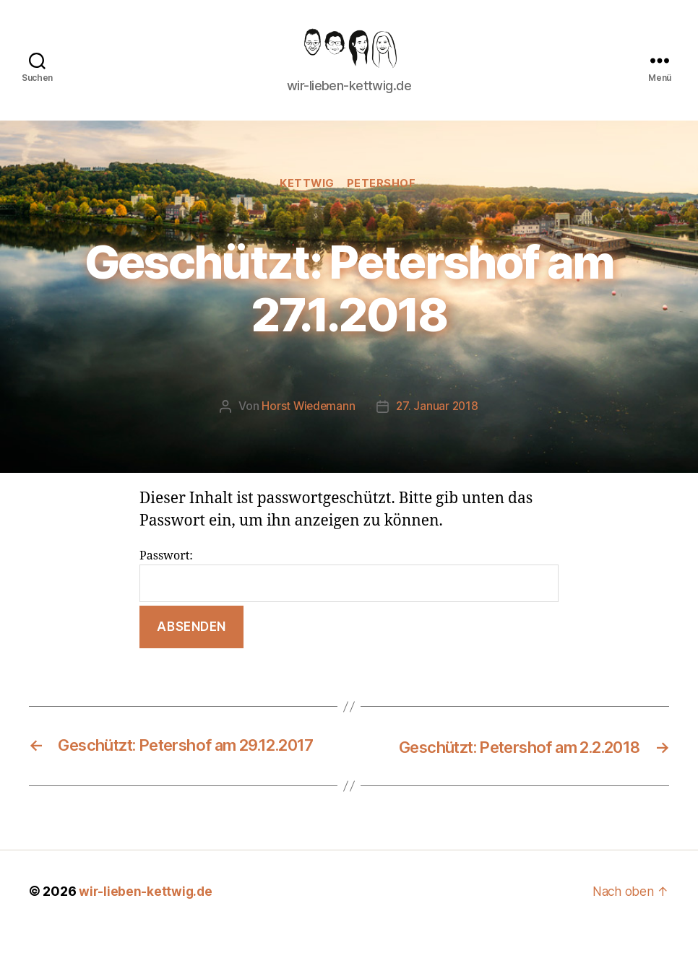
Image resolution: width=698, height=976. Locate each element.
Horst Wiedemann (308, 429)
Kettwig (307, 206)
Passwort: (349, 598)
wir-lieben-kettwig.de (146, 935)
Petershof (383, 206)
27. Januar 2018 (438, 429)
